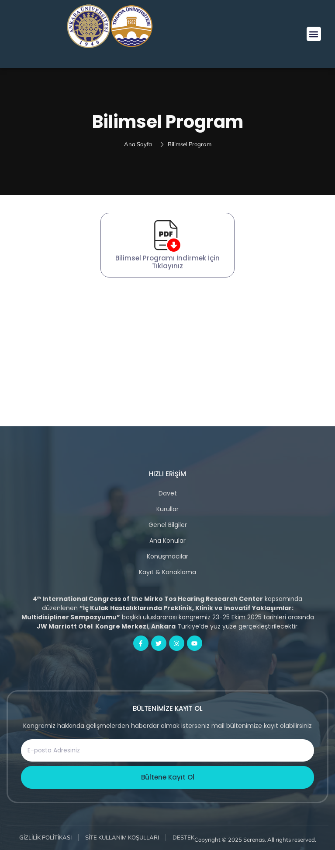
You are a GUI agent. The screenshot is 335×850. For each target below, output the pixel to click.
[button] (314, 34)
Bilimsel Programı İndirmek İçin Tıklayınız (167, 261)
